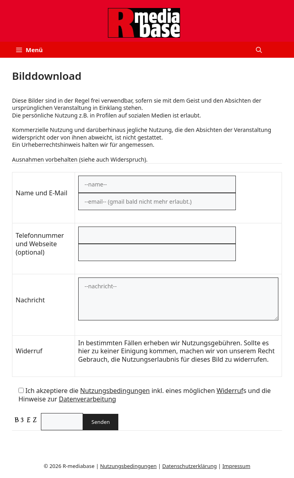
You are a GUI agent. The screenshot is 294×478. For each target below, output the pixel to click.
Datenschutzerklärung (189, 466)
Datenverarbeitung (87, 399)
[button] (259, 50)
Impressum (236, 466)
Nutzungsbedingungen (115, 390)
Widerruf (230, 390)
